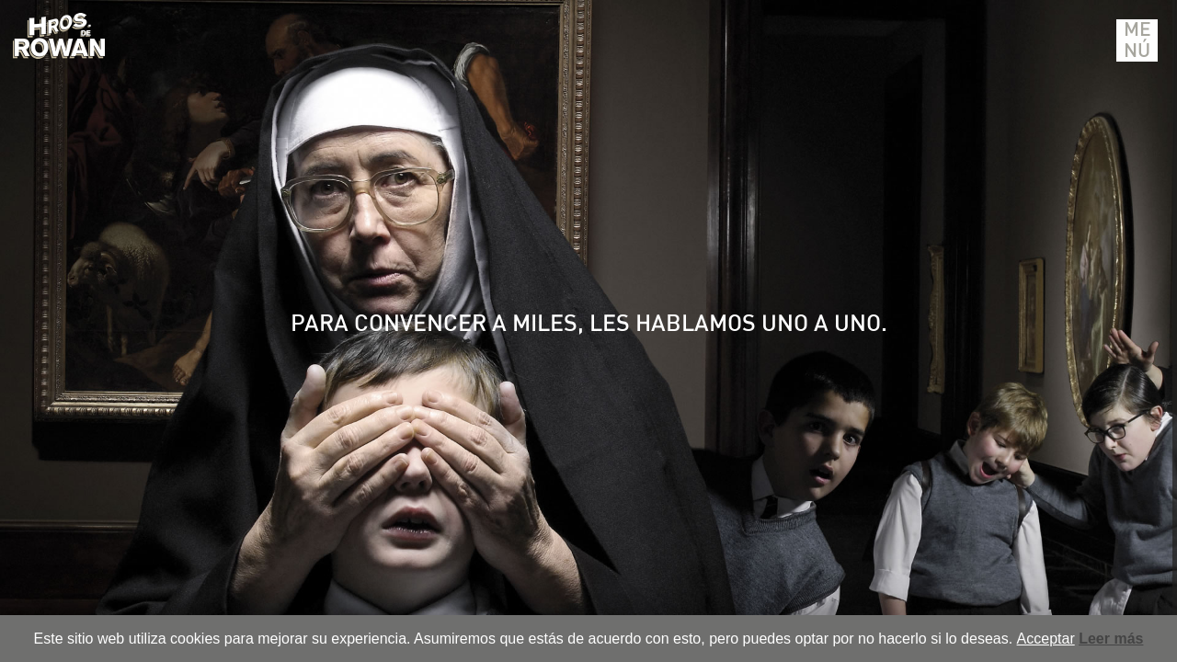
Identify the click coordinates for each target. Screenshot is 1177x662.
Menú (1137, 40)
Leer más (1111, 638)
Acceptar (1046, 638)
